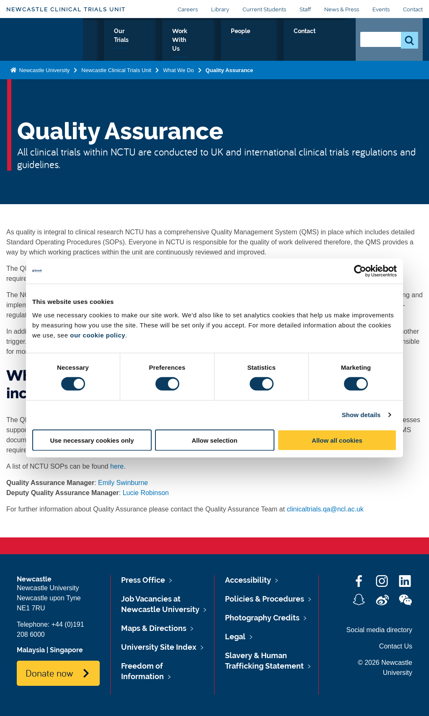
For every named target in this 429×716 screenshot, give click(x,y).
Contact (413, 9)
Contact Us (395, 646)
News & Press (341, 9)
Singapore (66, 650)
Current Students (264, 9)
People (291, 40)
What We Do (150, 45)
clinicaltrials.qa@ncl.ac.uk (325, 509)
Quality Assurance (229, 78)
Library (220, 9)
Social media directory (379, 629)
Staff (305, 9)
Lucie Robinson (146, 492)
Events (381, 9)
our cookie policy (97, 334)
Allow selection (214, 440)
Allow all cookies (337, 440)
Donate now (49, 673)
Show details (361, 414)
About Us (103, 45)
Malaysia (31, 650)
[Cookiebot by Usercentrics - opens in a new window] (360, 271)
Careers (188, 9)
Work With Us (246, 45)
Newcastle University (44, 78)
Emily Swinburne (123, 482)
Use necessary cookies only (92, 440)
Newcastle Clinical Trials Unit (66, 9)
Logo (44, 43)
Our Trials (197, 45)
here (117, 466)
